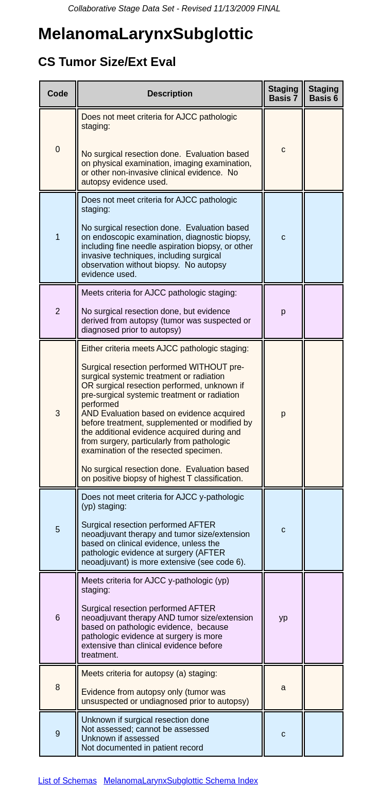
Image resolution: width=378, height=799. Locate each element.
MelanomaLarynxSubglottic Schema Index (181, 780)
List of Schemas (67, 780)
